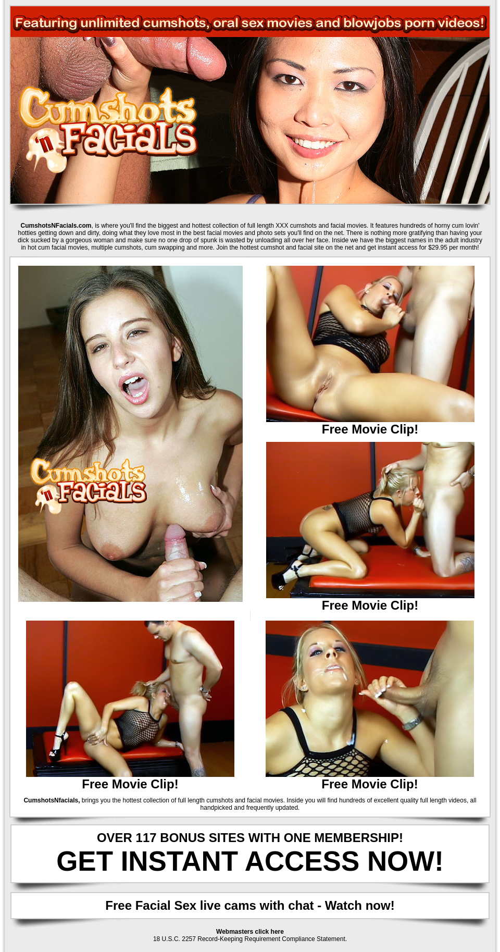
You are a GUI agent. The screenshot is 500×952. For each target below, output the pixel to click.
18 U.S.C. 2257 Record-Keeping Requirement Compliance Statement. (250, 939)
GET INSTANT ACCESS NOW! (250, 861)
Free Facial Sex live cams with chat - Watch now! (249, 905)
